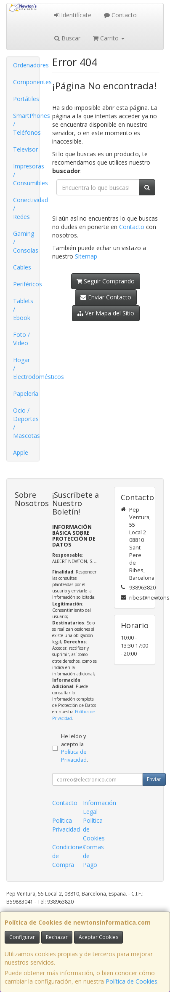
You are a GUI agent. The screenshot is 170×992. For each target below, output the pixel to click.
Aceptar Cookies (98, 937)
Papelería (25, 393)
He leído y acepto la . (74, 748)
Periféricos (26, 284)
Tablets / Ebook (23, 309)
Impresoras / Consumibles (26, 174)
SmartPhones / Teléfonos (26, 124)
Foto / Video (21, 339)
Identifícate (72, 15)
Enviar (154, 779)
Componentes (26, 82)
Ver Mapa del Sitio (105, 313)
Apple (20, 452)
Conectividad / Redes (26, 208)
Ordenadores (26, 65)
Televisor (25, 149)
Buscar (67, 38)
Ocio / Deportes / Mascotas (26, 423)
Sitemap (86, 256)
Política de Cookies (131, 981)
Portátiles (26, 99)
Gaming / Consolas (25, 241)
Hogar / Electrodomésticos (26, 368)
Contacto (120, 15)
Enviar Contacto (105, 297)
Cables (22, 267)
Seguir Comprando (106, 281)
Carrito (109, 38)
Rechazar (57, 937)
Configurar (22, 937)
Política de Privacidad (74, 755)
